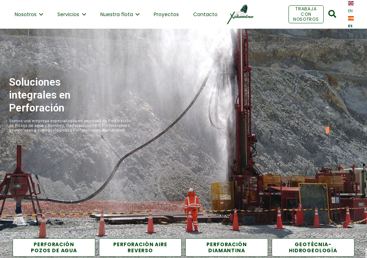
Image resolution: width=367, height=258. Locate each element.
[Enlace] (240, 14)
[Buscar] (332, 14)
